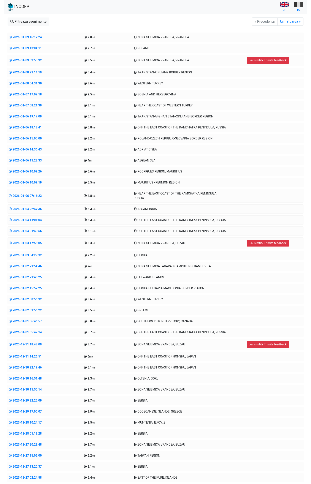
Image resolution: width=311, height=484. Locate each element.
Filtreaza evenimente (28, 21)
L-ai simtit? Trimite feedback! (268, 60)
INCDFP (18, 7)
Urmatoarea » (290, 21)
